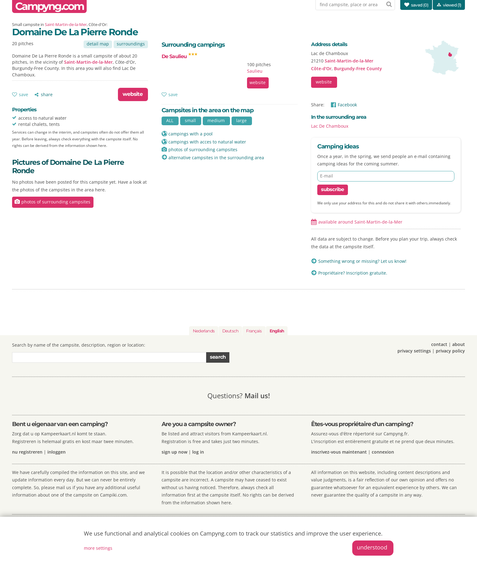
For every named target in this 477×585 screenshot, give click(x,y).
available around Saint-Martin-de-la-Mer (360, 222)
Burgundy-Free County (358, 68)
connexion (383, 452)
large (241, 120)
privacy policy (450, 351)
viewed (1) (452, 4)
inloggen (56, 452)
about (458, 344)
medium (216, 120)
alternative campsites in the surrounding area (216, 157)
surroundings (131, 44)
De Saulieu (179, 56)
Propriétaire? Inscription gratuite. (352, 273)
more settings (98, 548)
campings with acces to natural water (207, 142)
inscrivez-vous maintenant (339, 452)
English (277, 330)
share (47, 94)
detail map (98, 44)
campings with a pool (190, 134)
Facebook (347, 105)
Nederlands (204, 330)
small (190, 120)
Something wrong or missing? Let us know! (362, 261)
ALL (169, 120)
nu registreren (27, 452)
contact (439, 344)
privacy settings (414, 351)
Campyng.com (49, 6)
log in (198, 452)
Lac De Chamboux (329, 126)
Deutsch (230, 330)
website (133, 94)
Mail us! (257, 395)
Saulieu (254, 71)
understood (372, 547)
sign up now (174, 452)
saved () (419, 4)
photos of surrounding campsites (55, 202)
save (23, 94)
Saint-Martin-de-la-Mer (66, 24)
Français (254, 330)
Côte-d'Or (321, 68)
